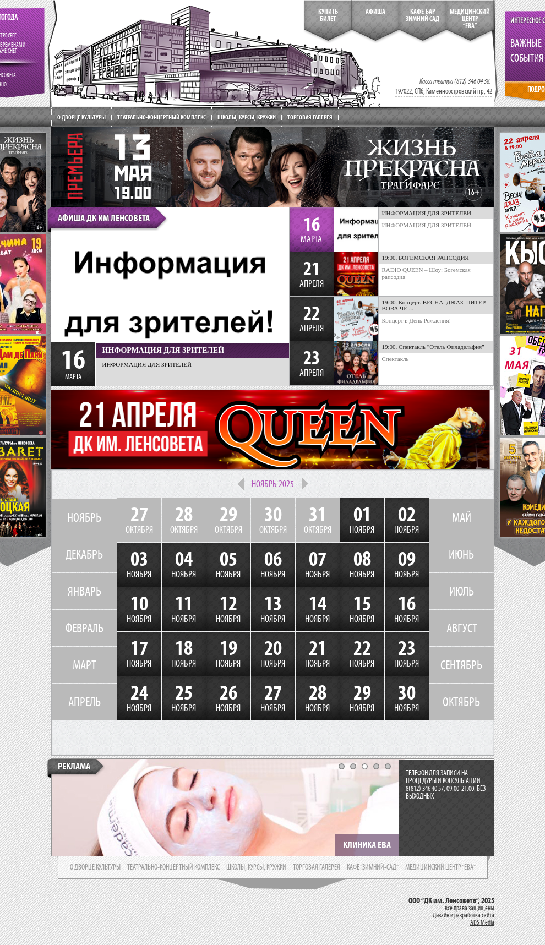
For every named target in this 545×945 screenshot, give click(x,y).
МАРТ (84, 665)
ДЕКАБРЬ (84, 554)
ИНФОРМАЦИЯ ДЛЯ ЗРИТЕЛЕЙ (427, 225)
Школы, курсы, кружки (246, 117)
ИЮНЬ (461, 554)
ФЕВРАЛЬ (84, 628)
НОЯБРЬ (84, 517)
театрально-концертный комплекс (173, 867)
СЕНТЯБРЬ (461, 665)
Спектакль (395, 359)
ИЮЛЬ (461, 591)
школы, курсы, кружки (256, 867)
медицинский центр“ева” (470, 18)
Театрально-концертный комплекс (161, 117)
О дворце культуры (81, 117)
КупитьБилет (328, 15)
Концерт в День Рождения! (416, 320)
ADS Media (482, 922)
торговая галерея (316, 867)
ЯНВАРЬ (84, 591)
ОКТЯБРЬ (461, 701)
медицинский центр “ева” (440, 867)
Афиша (375, 11)
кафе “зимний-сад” (373, 867)
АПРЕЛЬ (84, 701)
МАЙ (461, 517)
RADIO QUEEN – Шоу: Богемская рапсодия (426, 273)
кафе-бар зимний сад (422, 15)
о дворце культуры (95, 867)
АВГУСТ (461, 628)
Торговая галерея (310, 117)
